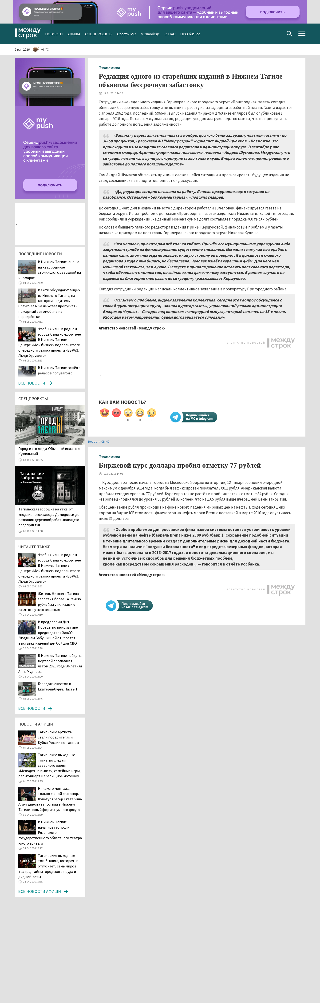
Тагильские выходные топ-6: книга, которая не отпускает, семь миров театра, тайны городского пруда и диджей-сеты (48, 866)
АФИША (73, 33)
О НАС (170, 33)
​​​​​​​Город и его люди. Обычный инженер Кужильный (49, 451)
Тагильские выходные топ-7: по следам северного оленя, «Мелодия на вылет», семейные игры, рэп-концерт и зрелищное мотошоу (49, 765)
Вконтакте (255, 34)
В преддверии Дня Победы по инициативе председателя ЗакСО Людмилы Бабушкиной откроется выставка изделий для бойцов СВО (48, 632)
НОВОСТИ (54, 33)
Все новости (31, 383)
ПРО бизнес (190, 33)
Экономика (109, 67)
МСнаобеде (150, 33)
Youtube (278, 34)
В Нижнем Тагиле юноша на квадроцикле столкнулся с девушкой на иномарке (49, 269)
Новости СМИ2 (98, 441)
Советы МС (126, 33)
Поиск (289, 34)
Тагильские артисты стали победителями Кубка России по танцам (58, 737)
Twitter (263, 34)
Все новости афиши (39, 891)
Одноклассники (270, 34)
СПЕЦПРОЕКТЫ (98, 33)
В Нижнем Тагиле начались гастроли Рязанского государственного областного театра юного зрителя (50, 832)
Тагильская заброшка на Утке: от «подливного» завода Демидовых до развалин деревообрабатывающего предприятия (48, 517)
